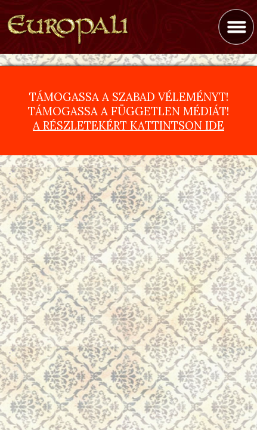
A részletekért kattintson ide (128, 125)
